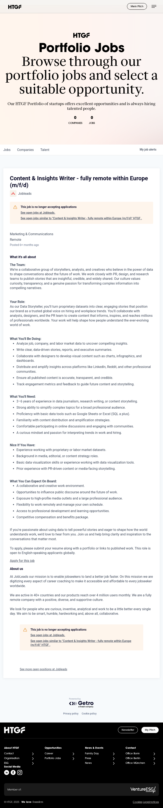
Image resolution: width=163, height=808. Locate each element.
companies (25, 150)
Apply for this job (22, 561)
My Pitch (150, 730)
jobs (6, 150)
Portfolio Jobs (53, 758)
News (88, 763)
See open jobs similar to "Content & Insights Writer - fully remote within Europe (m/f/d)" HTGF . (81, 218)
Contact (9, 753)
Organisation (11, 758)
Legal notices (151, 802)
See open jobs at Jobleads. (38, 212)
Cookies (137, 802)
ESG (6, 763)
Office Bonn (133, 753)
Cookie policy (89, 713)
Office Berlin (133, 758)
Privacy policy (70, 713)
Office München (135, 763)
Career (49, 753)
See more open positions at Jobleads (43, 669)
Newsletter (128, 730)
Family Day (92, 753)
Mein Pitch (137, 6)
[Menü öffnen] (153, 6)
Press (88, 758)
